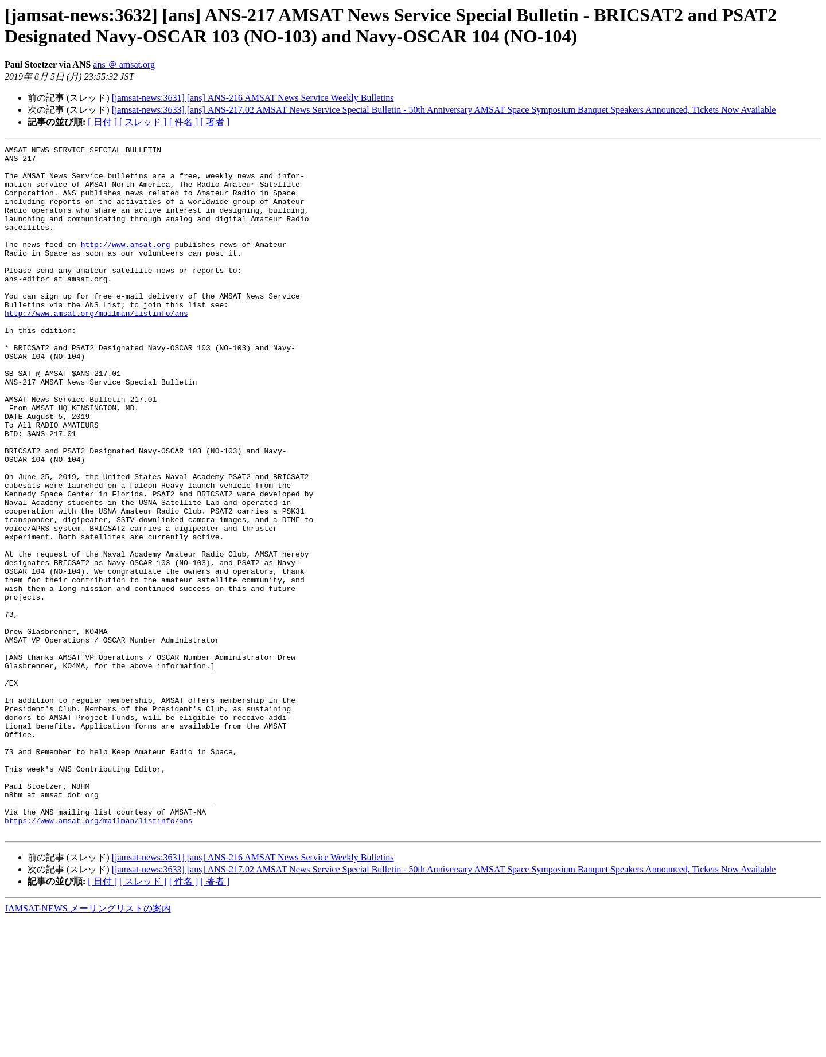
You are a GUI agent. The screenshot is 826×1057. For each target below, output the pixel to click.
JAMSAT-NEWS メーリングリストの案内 (88, 1046)
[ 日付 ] (102, 122)
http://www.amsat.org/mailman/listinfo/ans (96, 347)
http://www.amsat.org (125, 265)
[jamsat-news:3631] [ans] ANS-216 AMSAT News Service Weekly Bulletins (253, 98)
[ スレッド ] (143, 122)
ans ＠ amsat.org (124, 64)
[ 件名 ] (183, 122)
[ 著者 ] (214, 122)
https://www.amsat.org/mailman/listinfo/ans (99, 956)
